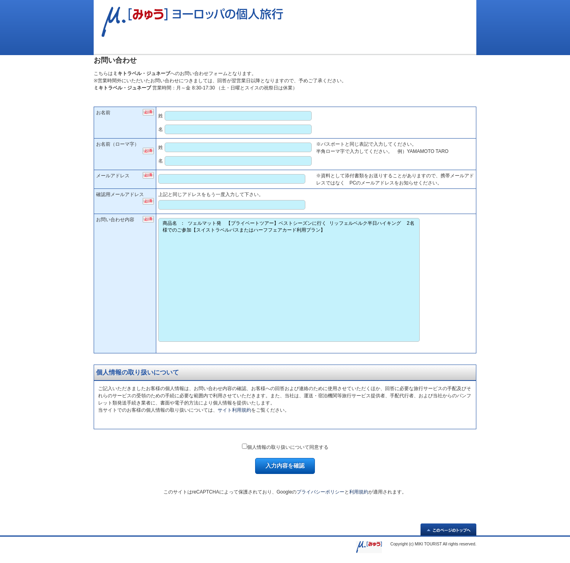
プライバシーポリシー (320, 492)
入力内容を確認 (285, 465)
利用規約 (358, 492)
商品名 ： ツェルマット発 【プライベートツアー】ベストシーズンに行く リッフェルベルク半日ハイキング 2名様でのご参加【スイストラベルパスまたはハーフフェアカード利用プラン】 (288, 280)
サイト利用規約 (234, 410)
